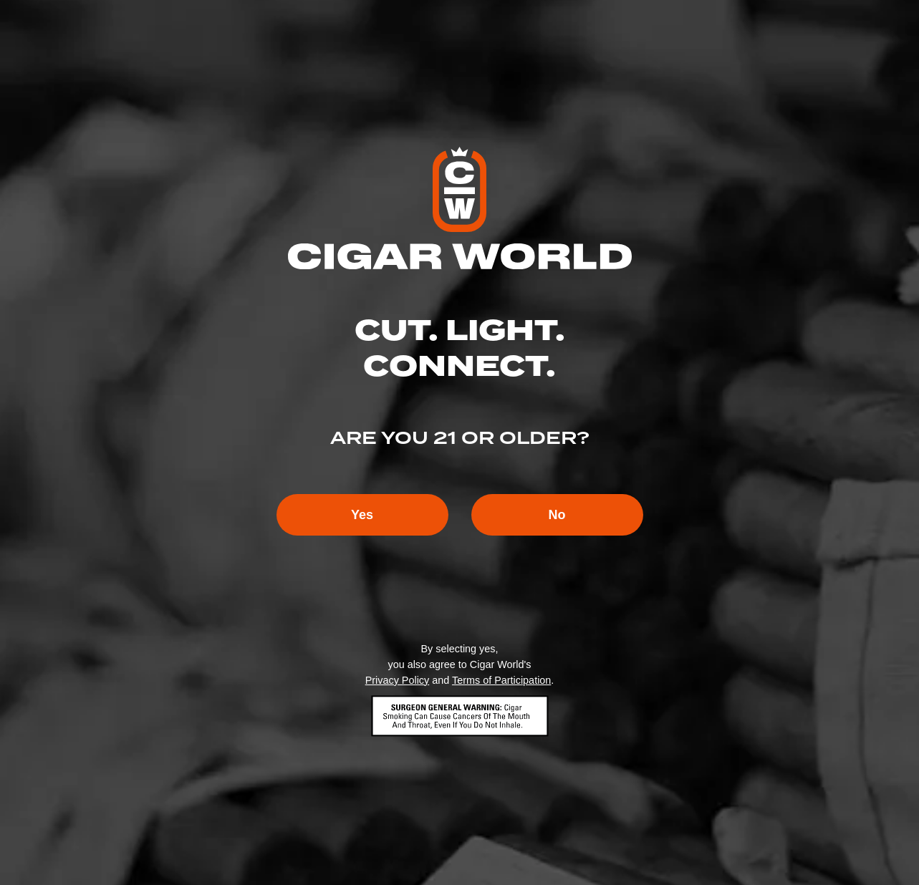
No (557, 515)
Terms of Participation (501, 680)
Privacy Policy (397, 680)
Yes (362, 515)
